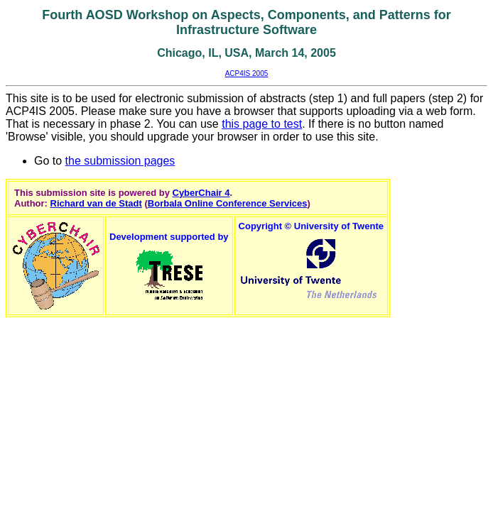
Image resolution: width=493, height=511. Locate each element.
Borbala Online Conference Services (228, 203)
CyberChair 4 (201, 192)
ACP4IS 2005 (247, 73)
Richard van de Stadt (96, 203)
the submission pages (120, 161)
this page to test (262, 124)
